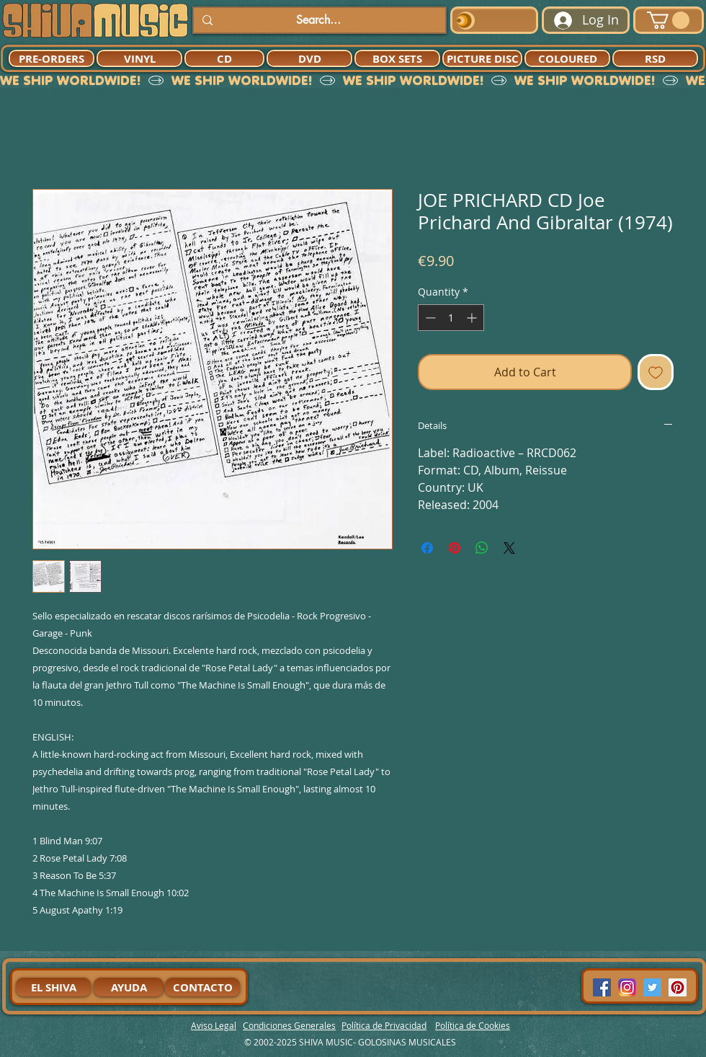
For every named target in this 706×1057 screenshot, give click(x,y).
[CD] (224, 58)
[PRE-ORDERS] (51, 58)
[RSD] (655, 58)
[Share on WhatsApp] (482, 548)
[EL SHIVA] (53, 987)
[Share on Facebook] (427, 548)
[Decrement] (429, 317)
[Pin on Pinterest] (454, 548)
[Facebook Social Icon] (602, 987)
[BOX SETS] (397, 58)
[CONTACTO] (202, 987)
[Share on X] (509, 548)
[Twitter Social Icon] (652, 987)
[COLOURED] (567, 58)
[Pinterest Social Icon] (678, 987)
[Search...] (318, 20)
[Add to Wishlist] (656, 372)
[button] (668, 20)
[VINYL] (139, 58)
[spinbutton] (451, 317)
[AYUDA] (129, 987)
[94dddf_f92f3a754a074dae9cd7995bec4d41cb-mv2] (627, 987)
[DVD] (309, 58)
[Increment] (473, 317)
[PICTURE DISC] (482, 58)
